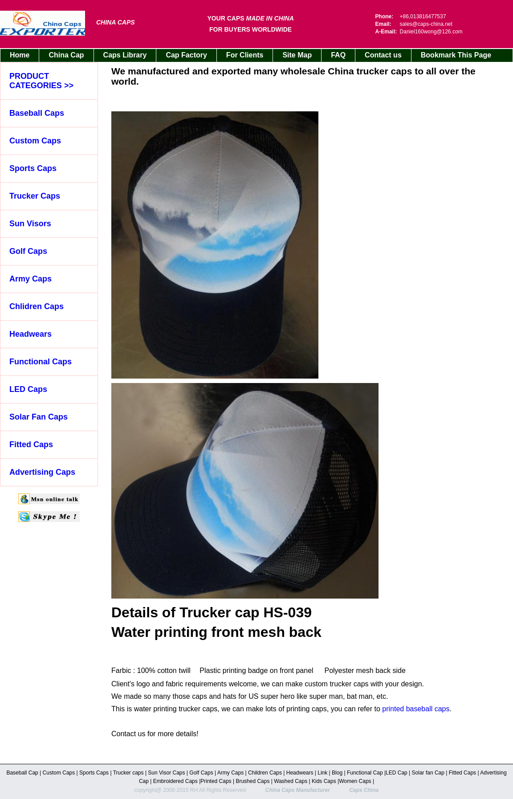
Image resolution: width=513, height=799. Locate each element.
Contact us (383, 55)
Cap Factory (186, 55)
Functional (359, 773)
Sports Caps (33, 168)
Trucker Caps (34, 196)
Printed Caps (216, 781)
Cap (377, 773)
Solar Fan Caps (38, 416)
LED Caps (28, 389)
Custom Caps (35, 140)
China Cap (66, 55)
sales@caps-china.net (426, 24)
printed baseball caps (415, 709)
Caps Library (125, 55)
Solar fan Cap (429, 773)
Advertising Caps (42, 472)
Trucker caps (129, 773)
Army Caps (30, 278)
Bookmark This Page (456, 55)
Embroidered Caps (174, 781)
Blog (337, 773)
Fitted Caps (31, 444)
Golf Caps (28, 251)
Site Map (297, 55)
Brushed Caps (253, 781)
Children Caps (265, 773)
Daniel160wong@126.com (431, 32)
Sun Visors (30, 223)
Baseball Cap (23, 773)
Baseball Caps (36, 113)
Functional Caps (40, 361)
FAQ (338, 55)
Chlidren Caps (36, 306)
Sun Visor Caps (167, 773)
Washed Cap (289, 781)
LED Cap (397, 773)
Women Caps (356, 781)
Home (19, 55)
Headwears (30, 334)
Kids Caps (324, 781)
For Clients (245, 55)
